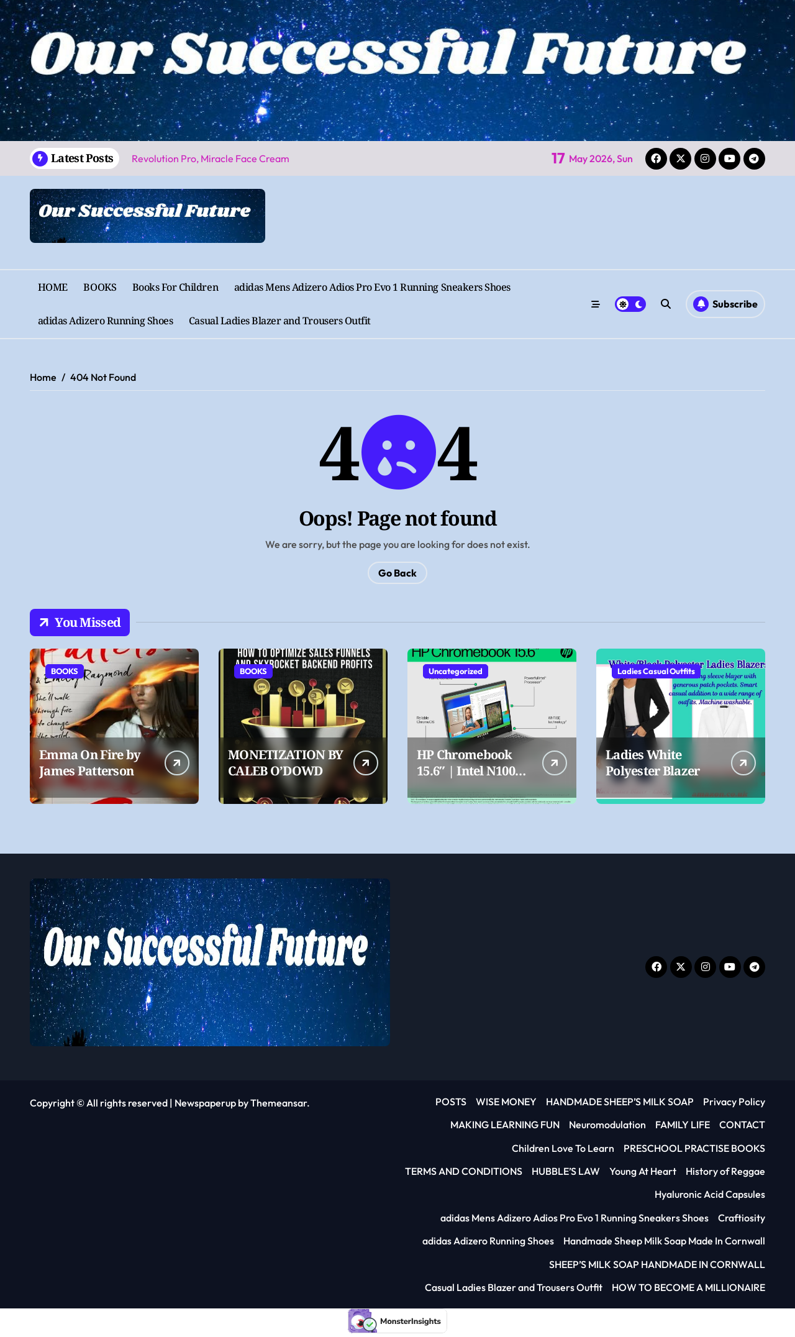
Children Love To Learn (563, 1148)
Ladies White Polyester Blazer (652, 762)
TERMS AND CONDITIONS (463, 1171)
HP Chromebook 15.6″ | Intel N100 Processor (466, 770)
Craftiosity (741, 1218)
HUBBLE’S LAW (566, 1171)
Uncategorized (456, 671)
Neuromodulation (607, 1124)
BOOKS (99, 287)
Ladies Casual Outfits (656, 671)
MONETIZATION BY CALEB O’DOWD (285, 762)
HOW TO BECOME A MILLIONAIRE (688, 1287)
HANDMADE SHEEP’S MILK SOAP (620, 1101)
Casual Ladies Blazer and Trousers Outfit (280, 320)
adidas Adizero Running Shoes (105, 320)
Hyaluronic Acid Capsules (710, 1194)
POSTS (450, 1101)
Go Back (397, 573)
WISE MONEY (506, 1101)
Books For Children (175, 287)
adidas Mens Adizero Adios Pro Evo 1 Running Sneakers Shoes (372, 287)
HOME (53, 287)
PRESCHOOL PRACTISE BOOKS (694, 1148)
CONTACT (742, 1124)
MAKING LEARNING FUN (505, 1124)
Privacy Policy (734, 1101)
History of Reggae (725, 1171)
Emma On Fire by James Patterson (89, 762)
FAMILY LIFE (682, 1124)
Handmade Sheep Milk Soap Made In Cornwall (664, 1240)
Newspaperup (205, 1103)
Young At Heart (642, 1171)
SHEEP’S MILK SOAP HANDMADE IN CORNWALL (657, 1264)
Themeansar (278, 1103)
